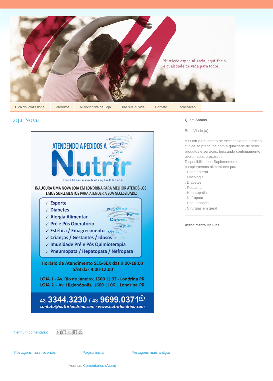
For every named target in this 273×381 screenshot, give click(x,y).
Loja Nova (24, 119)
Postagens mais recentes (35, 352)
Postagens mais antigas (151, 352)
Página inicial (94, 352)
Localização (186, 107)
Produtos (62, 107)
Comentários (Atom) (99, 365)
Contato (161, 107)
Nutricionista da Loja (95, 107)
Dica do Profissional (30, 107)
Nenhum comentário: (31, 332)
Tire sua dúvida (133, 107)
